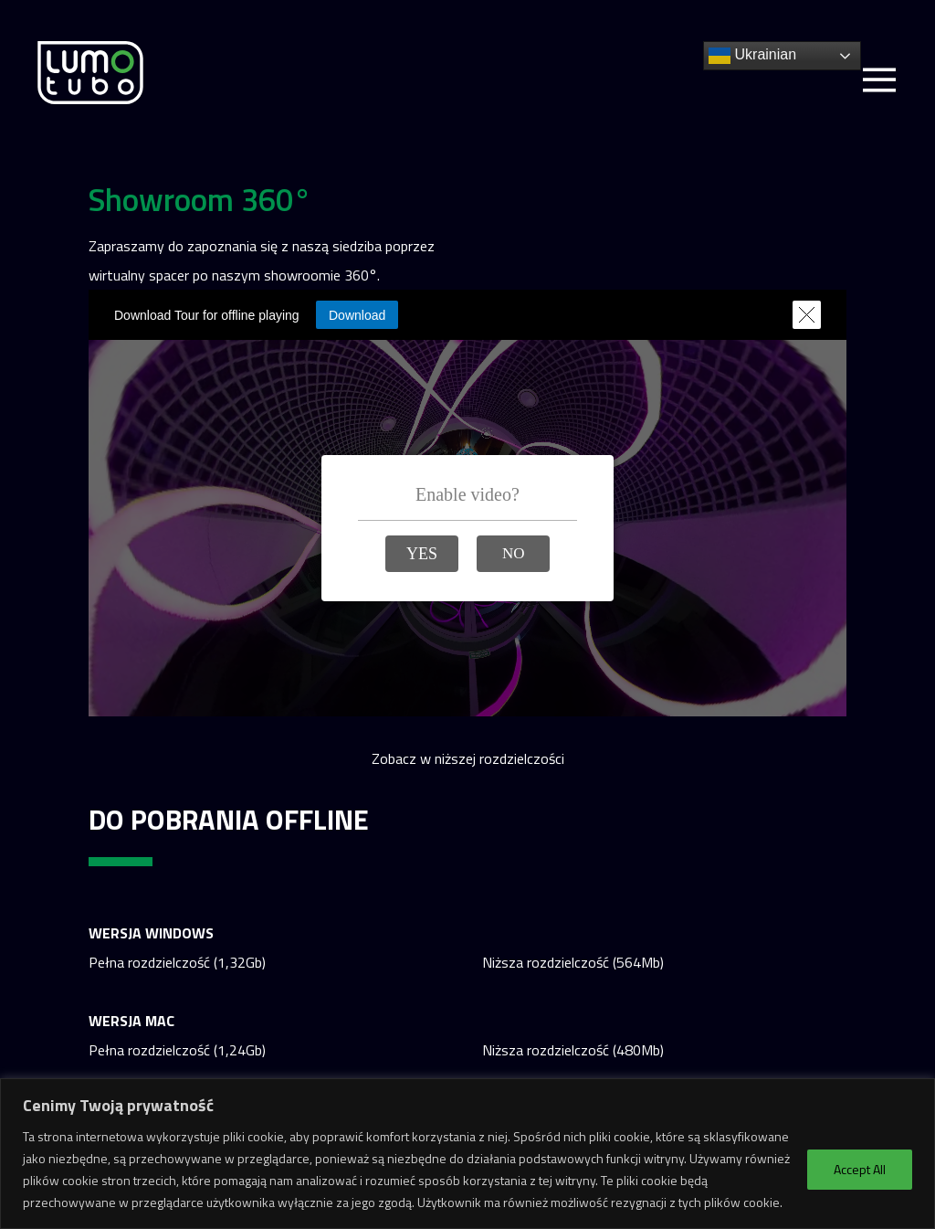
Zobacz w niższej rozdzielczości (468, 758)
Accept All (860, 1169)
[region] (467, 1153)
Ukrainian (752, 56)
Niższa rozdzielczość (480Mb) (573, 1050)
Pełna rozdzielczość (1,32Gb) (177, 962)
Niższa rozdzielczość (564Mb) (573, 962)
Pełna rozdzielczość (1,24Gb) (177, 1050)
